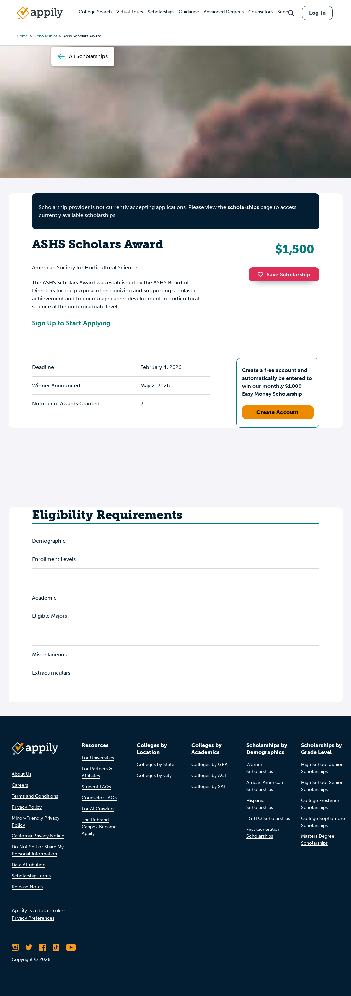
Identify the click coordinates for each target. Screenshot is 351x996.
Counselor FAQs (99, 798)
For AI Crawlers (98, 809)
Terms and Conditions (35, 796)
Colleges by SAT (208, 786)
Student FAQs (96, 787)
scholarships (243, 207)
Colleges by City (154, 775)
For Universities (98, 758)
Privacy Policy (27, 807)
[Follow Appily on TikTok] (56, 947)
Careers (20, 785)
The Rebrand (95, 820)
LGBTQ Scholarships (268, 818)
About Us (21, 774)
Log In (317, 13)
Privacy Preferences (33, 918)
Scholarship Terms (31, 876)
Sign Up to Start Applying (71, 323)
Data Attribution (28, 865)
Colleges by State (155, 764)
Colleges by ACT (209, 775)
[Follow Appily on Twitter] (28, 947)
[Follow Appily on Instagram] (15, 947)
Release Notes (27, 887)
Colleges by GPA (209, 764)
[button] (262, 274)
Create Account (277, 412)
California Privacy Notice (38, 836)
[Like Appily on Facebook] (42, 947)
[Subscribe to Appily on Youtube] (71, 947)
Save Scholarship (284, 274)
